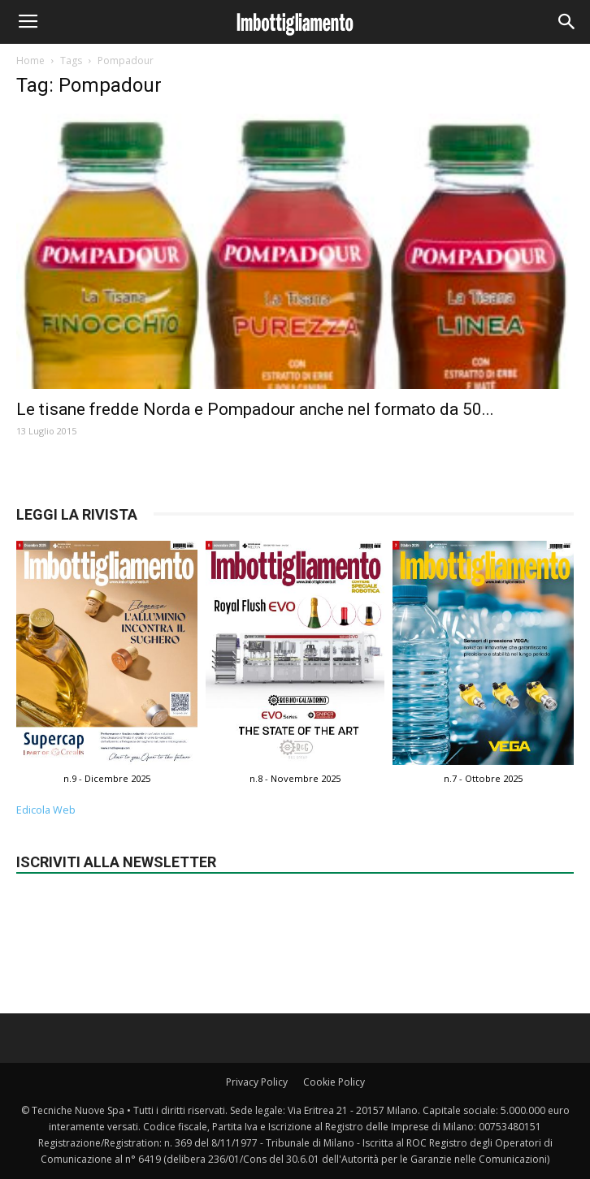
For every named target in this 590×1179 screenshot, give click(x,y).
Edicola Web (46, 810)
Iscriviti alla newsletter (116, 861)
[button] (567, 22)
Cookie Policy (334, 1082)
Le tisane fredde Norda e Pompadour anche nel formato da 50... (255, 409)
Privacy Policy (257, 1082)
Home (30, 60)
